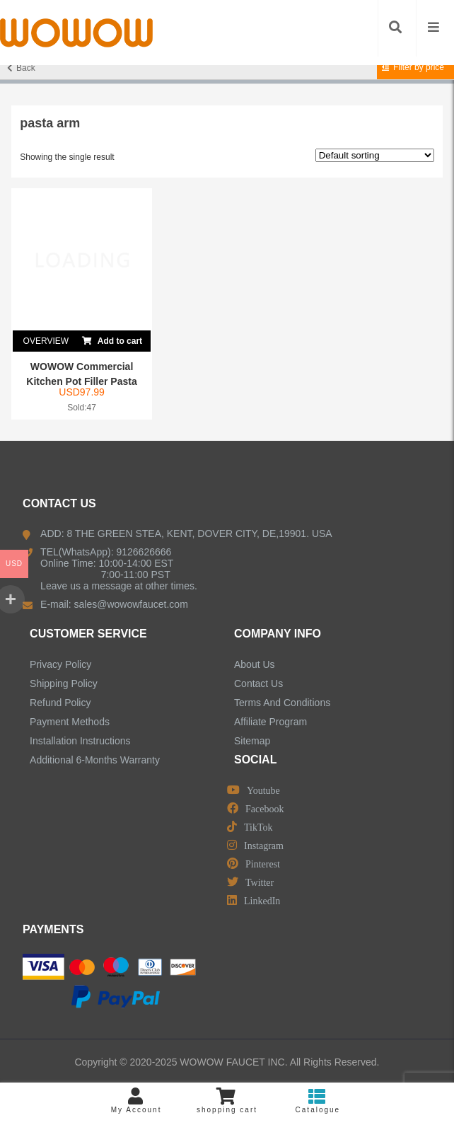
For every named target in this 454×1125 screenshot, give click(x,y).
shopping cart (227, 1101)
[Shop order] (374, 155)
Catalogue (317, 1101)
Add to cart (112, 338)
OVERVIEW (46, 341)
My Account (136, 1101)
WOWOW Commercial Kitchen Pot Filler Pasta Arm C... (81, 381)
